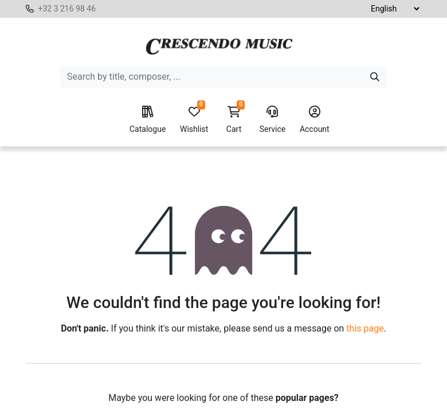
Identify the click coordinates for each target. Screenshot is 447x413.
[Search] (375, 77)
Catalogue (148, 120)
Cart (233, 120)
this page (364, 328)
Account (315, 120)
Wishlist (194, 120)
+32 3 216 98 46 (67, 8)
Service (273, 120)
